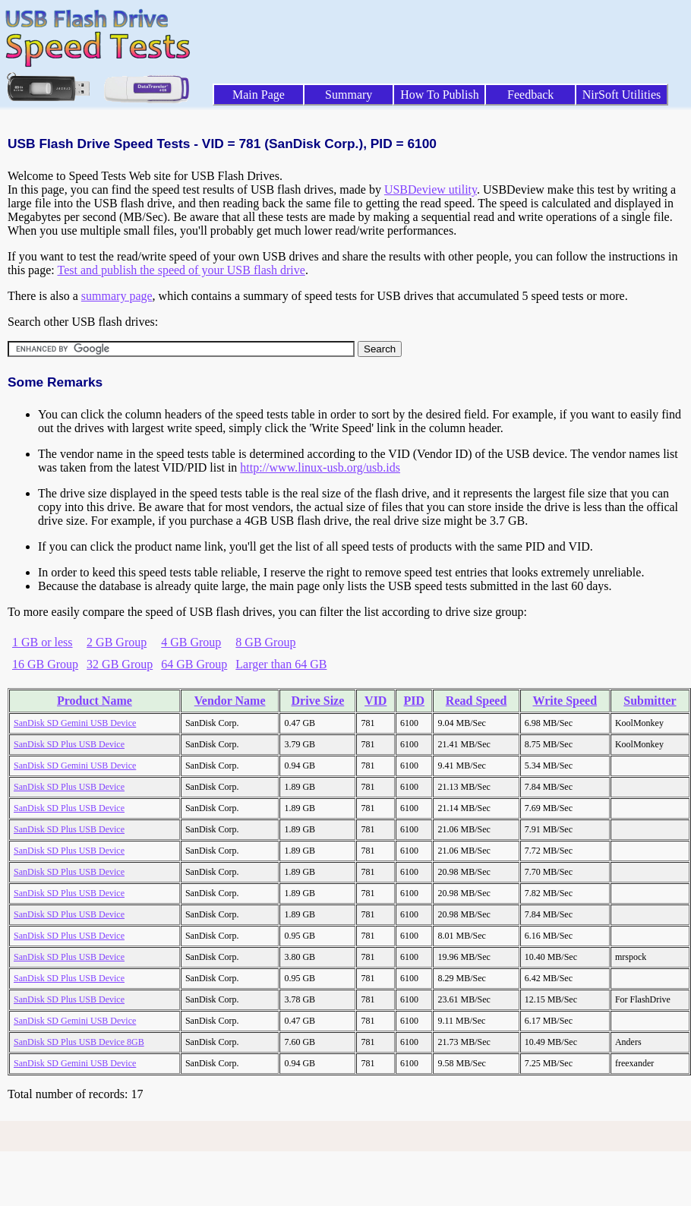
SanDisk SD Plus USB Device (69, 744)
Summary (348, 94)
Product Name (94, 700)
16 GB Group (45, 664)
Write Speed (564, 700)
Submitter (649, 700)
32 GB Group (120, 664)
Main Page (258, 94)
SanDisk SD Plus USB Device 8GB (79, 1042)
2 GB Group (117, 642)
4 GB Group (191, 642)
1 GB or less (42, 642)
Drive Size (318, 700)
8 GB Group (265, 642)
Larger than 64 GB (281, 664)
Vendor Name (230, 700)
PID (413, 700)
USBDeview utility (430, 189)
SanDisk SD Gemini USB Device (75, 723)
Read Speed (476, 700)
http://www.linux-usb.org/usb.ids (320, 467)
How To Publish (439, 94)
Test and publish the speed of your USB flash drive (180, 270)
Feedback (530, 94)
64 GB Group (194, 664)
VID (375, 700)
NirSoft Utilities (621, 94)
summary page (117, 295)
